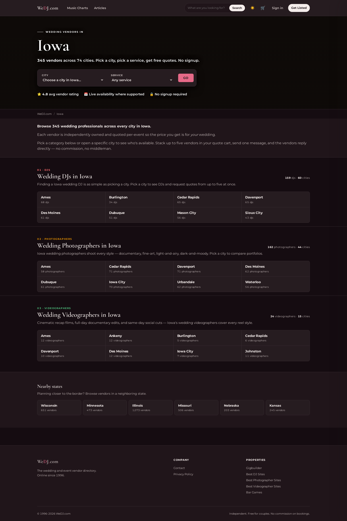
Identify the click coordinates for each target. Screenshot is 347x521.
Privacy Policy (183, 474)
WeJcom (47, 8)
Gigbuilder (254, 468)
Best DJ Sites (255, 474)
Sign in (277, 8)
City (45, 75)
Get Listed (299, 8)
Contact (179, 468)
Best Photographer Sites (263, 480)
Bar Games (254, 492)
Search (237, 8)
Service (117, 75)
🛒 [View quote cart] (262, 8)
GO (186, 78)
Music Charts (77, 8)
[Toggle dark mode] (252, 8)
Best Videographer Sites (263, 486)
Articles (100, 8)
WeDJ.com (44, 113)
